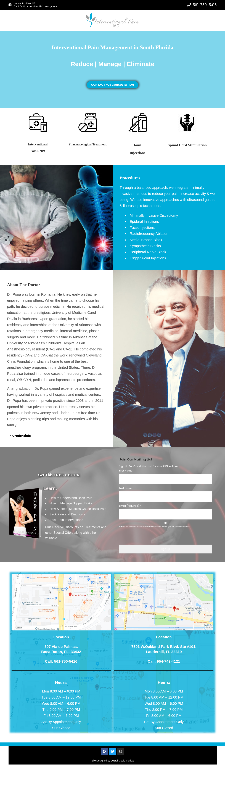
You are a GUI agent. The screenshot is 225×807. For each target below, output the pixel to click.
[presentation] (165, 538)
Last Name (125, 488)
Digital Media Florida (122, 760)
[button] (56, 436)
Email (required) (130, 506)
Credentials (21, 436)
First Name (125, 470)
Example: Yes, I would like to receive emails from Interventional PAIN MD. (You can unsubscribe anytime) (154, 527)
